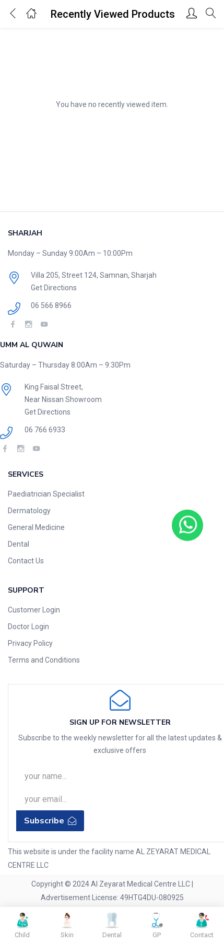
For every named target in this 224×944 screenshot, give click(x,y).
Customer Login (34, 610)
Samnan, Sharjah (128, 275)
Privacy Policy (30, 643)
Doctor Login (28, 626)
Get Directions (54, 288)
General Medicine (36, 527)
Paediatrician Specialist (46, 494)
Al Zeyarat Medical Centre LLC (140, 884)
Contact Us (26, 561)
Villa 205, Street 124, (65, 275)
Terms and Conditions (44, 660)
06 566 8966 (51, 305)
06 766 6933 (45, 430)
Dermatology (29, 510)
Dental (18, 544)
